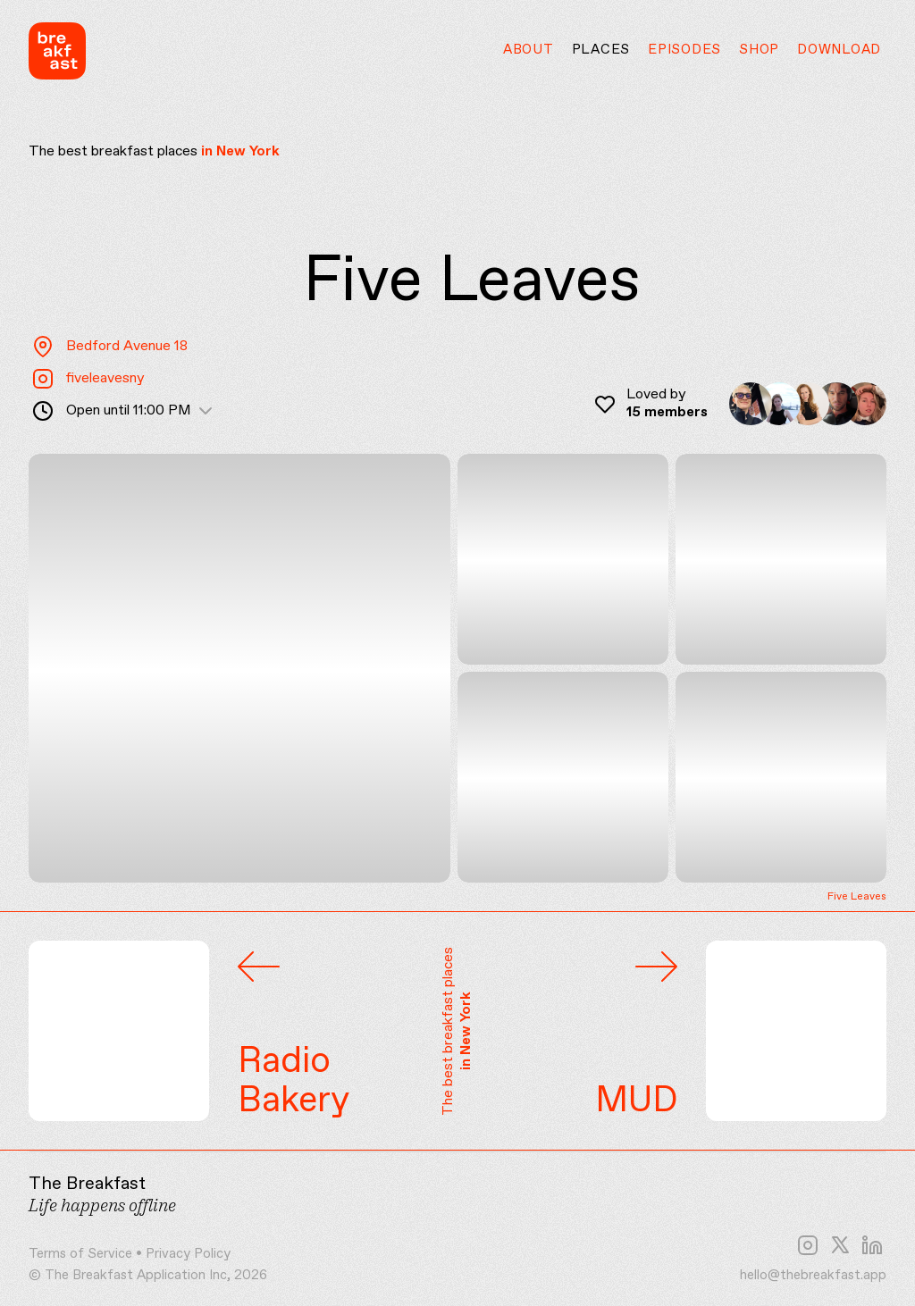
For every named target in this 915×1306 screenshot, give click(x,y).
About (528, 50)
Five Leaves (856, 897)
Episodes (684, 50)
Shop (759, 50)
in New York (240, 152)
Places (601, 50)
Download (839, 50)
